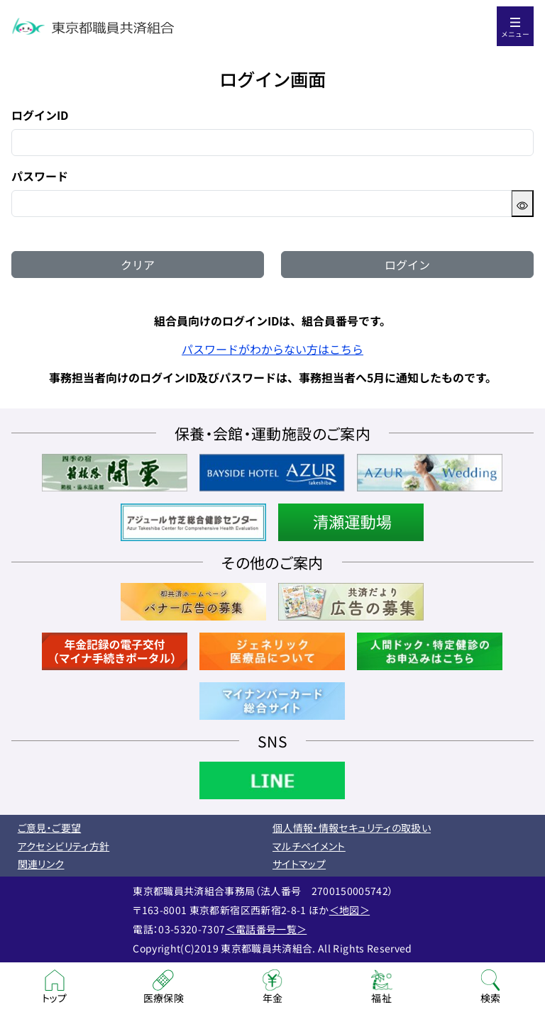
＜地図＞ (349, 910)
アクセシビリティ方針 (64, 846)
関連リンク (41, 864)
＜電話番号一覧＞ (266, 929)
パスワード (39, 175)
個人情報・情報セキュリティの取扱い (351, 828)
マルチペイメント (309, 846)
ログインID (39, 114)
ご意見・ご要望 (49, 828)
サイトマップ (299, 864)
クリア (138, 264)
